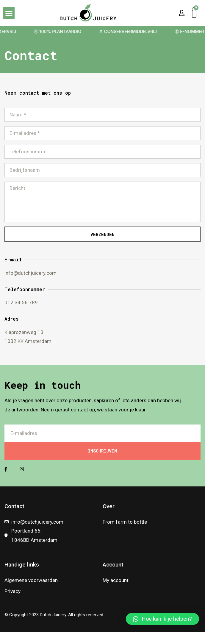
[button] (9, 13)
